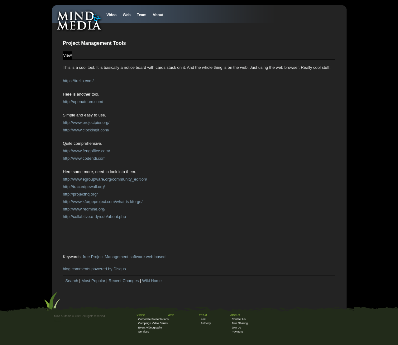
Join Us (236, 327)
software (137, 256)
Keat (204, 319)
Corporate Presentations (153, 319)
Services (143, 331)
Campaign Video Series (153, 323)
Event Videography (150, 327)
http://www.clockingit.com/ (86, 130)
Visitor (58, 321)
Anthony (206, 323)
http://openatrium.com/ (83, 101)
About (158, 15)
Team (141, 15)
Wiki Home (152, 280)
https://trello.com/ (78, 80)
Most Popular (93, 280)
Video (112, 15)
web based (155, 256)
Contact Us (239, 319)
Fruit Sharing (240, 323)
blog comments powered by (94, 269)
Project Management (109, 256)
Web (127, 15)
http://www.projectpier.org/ (86, 122)
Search (71, 280)
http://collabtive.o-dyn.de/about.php (94, 216)
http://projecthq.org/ (80, 194)
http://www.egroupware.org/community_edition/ (105, 179)
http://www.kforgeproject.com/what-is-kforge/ (103, 201)
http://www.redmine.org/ (84, 209)
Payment (237, 331)
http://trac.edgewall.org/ (84, 186)
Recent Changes (124, 280)
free (86, 256)
